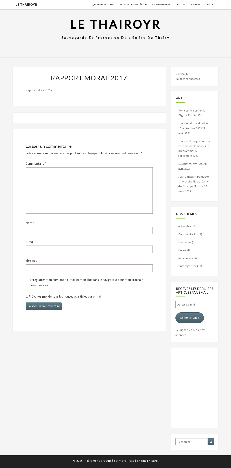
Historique (184, 242)
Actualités (184, 226)
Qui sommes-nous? (103, 4)
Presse (182, 250)
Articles (181, 4)
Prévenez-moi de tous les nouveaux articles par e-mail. (65, 296)
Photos (195, 4)
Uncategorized (187, 266)
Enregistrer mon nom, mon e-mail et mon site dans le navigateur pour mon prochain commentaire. (86, 282)
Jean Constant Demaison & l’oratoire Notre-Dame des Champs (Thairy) (194, 181)
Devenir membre (161, 4)
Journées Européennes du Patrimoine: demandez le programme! (194, 146)
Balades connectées (132, 4)
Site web (31, 260)
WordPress (126, 460)
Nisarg (153, 460)
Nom (30, 223)
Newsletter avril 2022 (191, 164)
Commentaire (36, 163)
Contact (211, 4)
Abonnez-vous (189, 318)
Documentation (188, 234)
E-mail (31, 242)
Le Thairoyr (26, 4)
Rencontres (185, 258)
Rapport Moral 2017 (39, 90)
